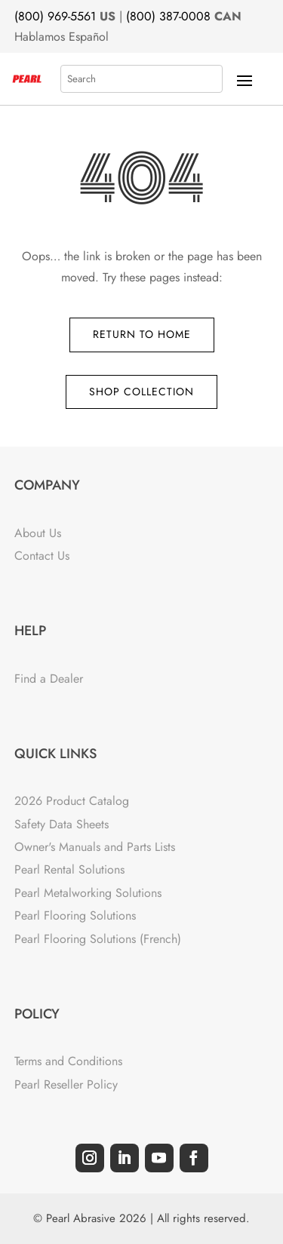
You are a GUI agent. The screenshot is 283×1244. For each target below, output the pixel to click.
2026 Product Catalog (71, 800)
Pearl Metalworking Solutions (87, 893)
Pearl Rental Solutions (69, 869)
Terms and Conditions (68, 1061)
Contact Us (41, 555)
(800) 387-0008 (168, 16)
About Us (37, 533)
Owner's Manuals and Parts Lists (94, 846)
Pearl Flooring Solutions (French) (97, 939)
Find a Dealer (48, 678)
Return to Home (142, 334)
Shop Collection (141, 391)
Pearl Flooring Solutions (75, 915)
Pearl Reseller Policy (66, 1084)
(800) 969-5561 (55, 16)
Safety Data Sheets (61, 824)
